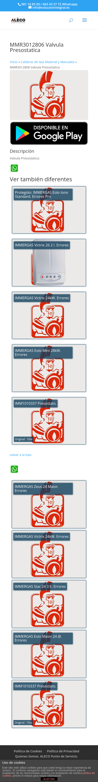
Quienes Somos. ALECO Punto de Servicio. (46, 756)
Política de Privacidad (63, 751)
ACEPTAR (49, 779)
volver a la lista (20, 455)
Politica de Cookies (28, 751)
